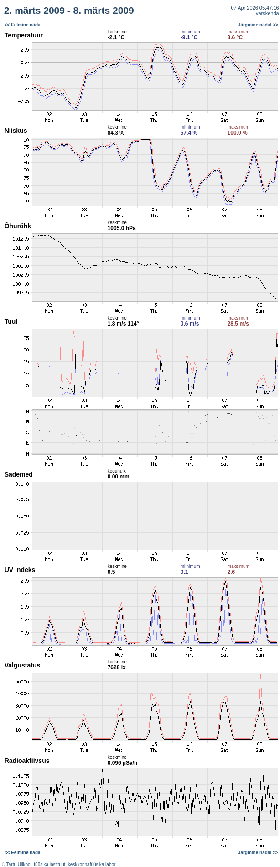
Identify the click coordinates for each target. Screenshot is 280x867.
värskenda (267, 13)
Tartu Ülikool (18, 864)
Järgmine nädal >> (258, 24)
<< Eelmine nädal (23, 24)
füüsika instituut (49, 864)
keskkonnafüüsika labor (92, 864)
